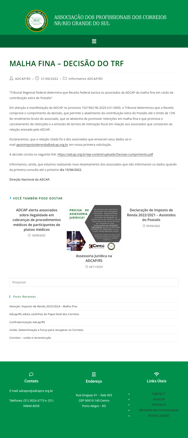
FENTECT (158, 394)
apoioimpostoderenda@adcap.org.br (42, 145)
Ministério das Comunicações (158, 410)
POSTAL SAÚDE (158, 415)
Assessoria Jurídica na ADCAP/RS (94, 258)
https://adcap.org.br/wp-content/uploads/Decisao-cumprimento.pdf (105, 154)
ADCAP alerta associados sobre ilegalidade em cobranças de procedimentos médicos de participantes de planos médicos (37, 220)
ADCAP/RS (22, 79)
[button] (94, 41)
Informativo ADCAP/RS (86, 79)
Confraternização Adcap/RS (27, 322)
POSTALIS (159, 404)
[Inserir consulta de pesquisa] (94, 282)
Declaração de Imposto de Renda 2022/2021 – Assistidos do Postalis (151, 215)
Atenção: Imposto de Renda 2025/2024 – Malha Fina (43, 306)
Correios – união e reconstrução (30, 338)
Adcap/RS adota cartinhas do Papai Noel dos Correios (44, 314)
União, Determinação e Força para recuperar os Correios (46, 330)
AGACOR (159, 399)
